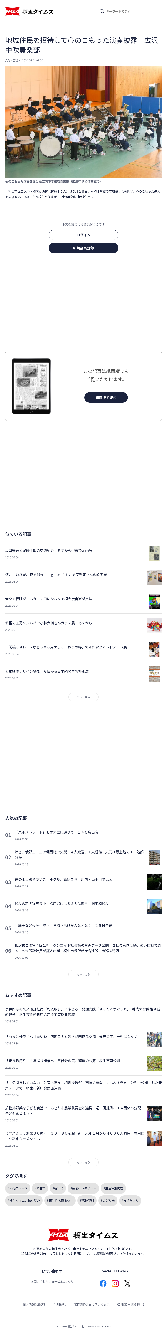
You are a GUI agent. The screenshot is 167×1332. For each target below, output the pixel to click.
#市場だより (130, 1200)
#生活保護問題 (113, 1188)
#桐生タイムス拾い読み (24, 1200)
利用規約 (60, 1304)
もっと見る (83, 697)
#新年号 (57, 1188)
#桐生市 (40, 1188)
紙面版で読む (106, 397)
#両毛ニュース (18, 1188)
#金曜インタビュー (83, 1188)
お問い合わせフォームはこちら (51, 1281)
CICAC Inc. (105, 1326)
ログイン (83, 234)
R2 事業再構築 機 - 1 (130, 1304)
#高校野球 (87, 1200)
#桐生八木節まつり (60, 1200)
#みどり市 (108, 1200)
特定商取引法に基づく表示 (91, 1304)
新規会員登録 (83, 248)
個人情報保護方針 (35, 1304)
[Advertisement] (83, 303)
